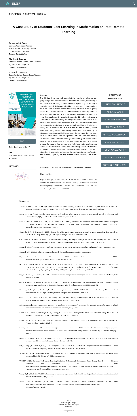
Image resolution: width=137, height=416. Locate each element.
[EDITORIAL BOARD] (115, 127)
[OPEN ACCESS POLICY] (115, 150)
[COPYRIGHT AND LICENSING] (115, 165)
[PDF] (22, 141)
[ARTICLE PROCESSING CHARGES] (115, 135)
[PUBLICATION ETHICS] (115, 142)
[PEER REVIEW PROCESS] (115, 119)
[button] (134, 4)
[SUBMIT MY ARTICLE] (115, 104)
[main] (68, 14)
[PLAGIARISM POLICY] (115, 157)
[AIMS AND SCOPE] (115, 112)
